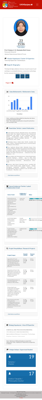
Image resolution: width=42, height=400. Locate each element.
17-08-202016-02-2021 (25, 281)
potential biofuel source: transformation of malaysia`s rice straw (13, 281)
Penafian (21, 397)
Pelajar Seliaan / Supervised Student (21, 349)
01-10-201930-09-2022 (25, 289)
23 (21, 40)
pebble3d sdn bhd (23, 229)
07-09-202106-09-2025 (25, 271)
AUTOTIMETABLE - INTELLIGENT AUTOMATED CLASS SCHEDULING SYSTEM (12, 222)
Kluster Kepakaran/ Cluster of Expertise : (21, 58)
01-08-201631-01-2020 (25, 301)
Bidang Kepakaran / (21, 325)
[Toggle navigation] (37, 5)
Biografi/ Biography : (13, 65)
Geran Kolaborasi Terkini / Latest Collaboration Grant (18, 187)
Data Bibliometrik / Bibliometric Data (22, 92)
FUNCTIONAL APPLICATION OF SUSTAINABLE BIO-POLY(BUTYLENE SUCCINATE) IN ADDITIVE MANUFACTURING (12, 233)
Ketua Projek (32, 259)
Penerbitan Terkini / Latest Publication (21, 128)
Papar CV (9, 83)
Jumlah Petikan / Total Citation (21, 46)
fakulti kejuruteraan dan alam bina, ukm (23, 220)
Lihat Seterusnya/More (14, 175)
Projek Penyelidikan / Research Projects (21, 248)
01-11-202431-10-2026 (25, 260)
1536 (21, 44)
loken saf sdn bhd (22, 199)
